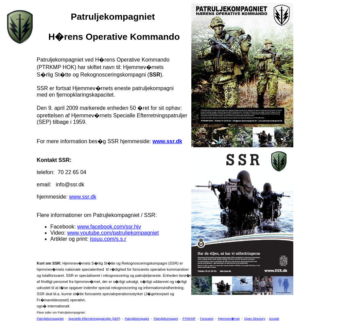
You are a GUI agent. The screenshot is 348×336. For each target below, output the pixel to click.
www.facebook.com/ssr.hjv (109, 227)
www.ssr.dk (167, 141)
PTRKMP (188, 318)
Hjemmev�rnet (229, 318)
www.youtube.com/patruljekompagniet (113, 233)
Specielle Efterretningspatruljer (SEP (93, 318)
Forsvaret (206, 318)
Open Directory (254, 318)
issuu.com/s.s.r (108, 239)
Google (274, 318)
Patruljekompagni (137, 318)
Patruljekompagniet (50, 318)
